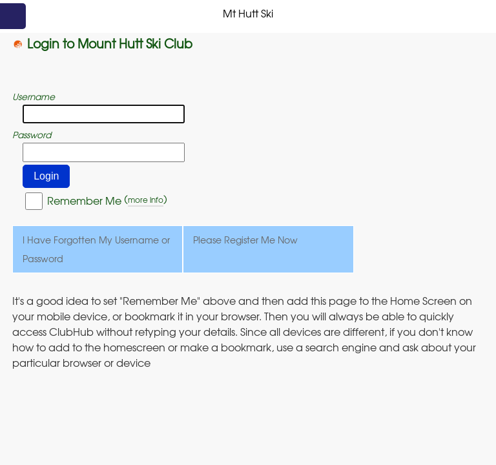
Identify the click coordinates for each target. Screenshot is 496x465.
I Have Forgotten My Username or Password (96, 248)
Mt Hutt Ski (248, 13)
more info (145, 199)
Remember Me (84, 200)
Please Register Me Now (245, 239)
